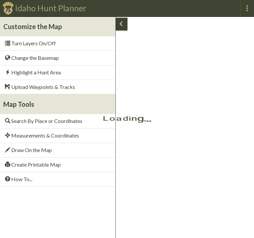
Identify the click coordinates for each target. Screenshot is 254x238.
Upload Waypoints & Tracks (40, 87)
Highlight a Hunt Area (33, 72)
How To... (18, 179)
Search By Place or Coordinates (43, 121)
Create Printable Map (33, 164)
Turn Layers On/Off (30, 43)
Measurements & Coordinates (42, 135)
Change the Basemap (32, 58)
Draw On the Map (28, 150)
